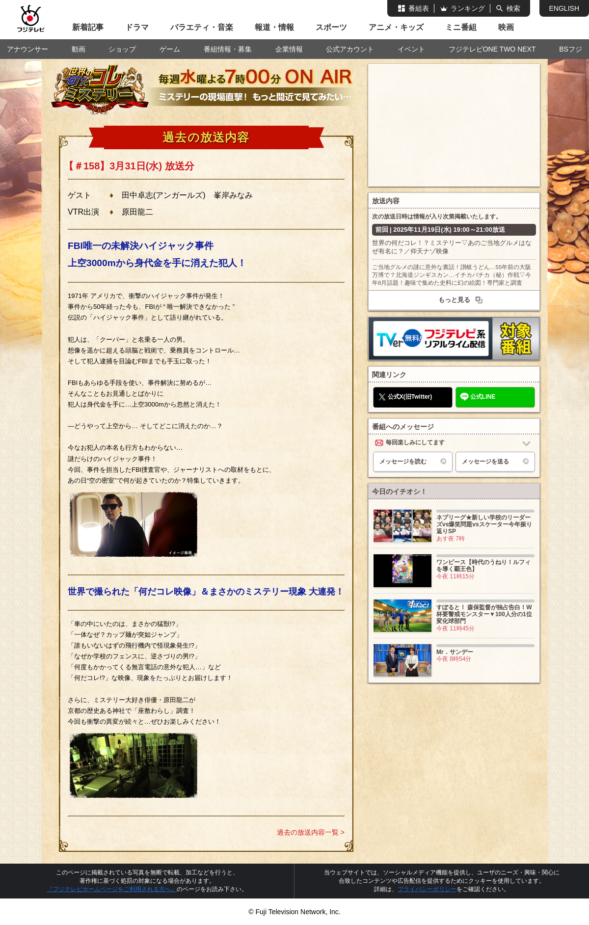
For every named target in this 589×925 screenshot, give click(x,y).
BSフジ (570, 49)
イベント (411, 49)
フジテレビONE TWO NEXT (492, 49)
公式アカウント (350, 49)
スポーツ (331, 27)
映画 (506, 27)
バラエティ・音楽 (201, 27)
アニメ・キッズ (396, 27)
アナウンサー (27, 49)
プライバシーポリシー (427, 889)
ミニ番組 (461, 27)
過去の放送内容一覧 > (311, 832)
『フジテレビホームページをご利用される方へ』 (112, 889)
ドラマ (137, 27)
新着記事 (88, 27)
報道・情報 (274, 27)
